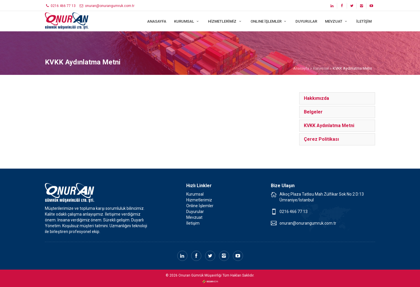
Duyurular (195, 211)
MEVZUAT (336, 21)
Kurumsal (321, 68)
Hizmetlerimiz (199, 200)
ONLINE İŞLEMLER (269, 21)
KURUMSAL (187, 21)
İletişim (193, 223)
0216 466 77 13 (60, 6)
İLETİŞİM (364, 21)
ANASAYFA (156, 21)
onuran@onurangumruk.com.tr (106, 6)
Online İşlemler (199, 205)
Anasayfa (301, 68)
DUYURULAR (306, 21)
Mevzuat (194, 217)
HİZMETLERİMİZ (225, 21)
